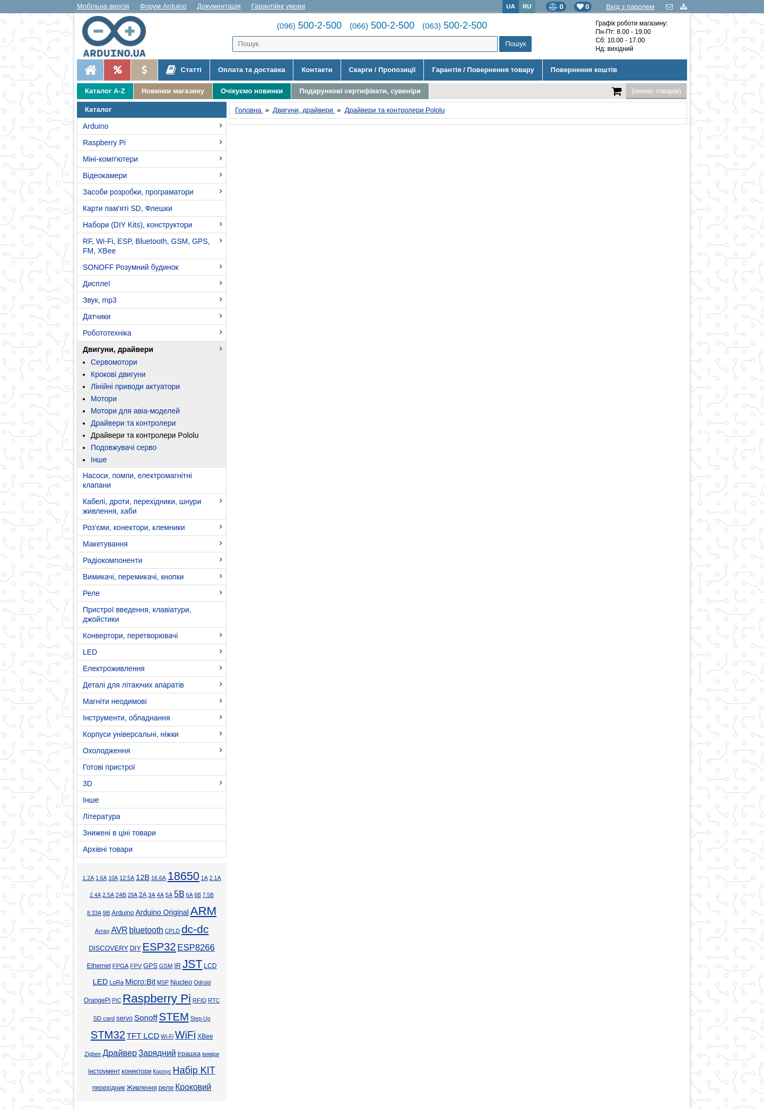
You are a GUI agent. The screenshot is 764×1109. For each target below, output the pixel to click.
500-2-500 (309, 25)
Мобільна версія (103, 6)
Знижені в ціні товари (119, 833)
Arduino (95, 126)
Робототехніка (107, 333)
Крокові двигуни (118, 374)
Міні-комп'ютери (110, 159)
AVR (119, 930)
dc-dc (195, 929)
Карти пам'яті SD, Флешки (127, 208)
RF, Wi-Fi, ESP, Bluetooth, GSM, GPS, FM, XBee (146, 246)
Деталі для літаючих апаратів (133, 685)
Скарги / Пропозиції (382, 70)
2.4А (95, 895)
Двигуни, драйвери (118, 349)
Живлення (141, 1088)
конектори (136, 1071)
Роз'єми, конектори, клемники (134, 527)
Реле (91, 593)
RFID (199, 1000)
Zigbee (92, 1054)
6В (197, 895)
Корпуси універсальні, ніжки (131, 734)
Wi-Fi (167, 1037)
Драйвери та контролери (133, 423)
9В (106, 913)
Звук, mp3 (100, 300)
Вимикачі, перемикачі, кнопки (133, 577)
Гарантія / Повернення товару (483, 70)
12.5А (126, 878)
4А (160, 895)
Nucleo (181, 982)
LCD (210, 966)
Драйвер (119, 1053)
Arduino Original (161, 912)
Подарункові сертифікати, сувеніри (360, 91)
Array (102, 930)
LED (90, 652)
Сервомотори (114, 362)
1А (204, 878)
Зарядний (157, 1053)
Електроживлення (114, 668)
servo (124, 1018)
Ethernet (99, 966)
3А (151, 895)
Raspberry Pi (104, 142)
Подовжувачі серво (124, 447)
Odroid (202, 982)
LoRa (116, 982)
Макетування (105, 544)
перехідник (108, 1088)
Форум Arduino (163, 6)
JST (193, 964)
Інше (99, 459)
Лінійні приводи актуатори (135, 386)
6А (189, 895)
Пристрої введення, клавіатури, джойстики (137, 614)
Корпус (162, 1071)
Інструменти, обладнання (126, 718)
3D (87, 783)
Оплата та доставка (251, 70)
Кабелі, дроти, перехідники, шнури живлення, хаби (142, 506)
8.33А (94, 913)
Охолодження (106, 750)
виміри (210, 1054)
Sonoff (146, 1017)
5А (169, 895)
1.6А (101, 878)
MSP (163, 982)
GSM (166, 966)
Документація (219, 6)
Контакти (316, 70)
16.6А (158, 878)
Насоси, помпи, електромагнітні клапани (137, 480)
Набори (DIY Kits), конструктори (137, 225)
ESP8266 (196, 948)
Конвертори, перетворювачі (130, 635)
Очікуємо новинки (252, 91)
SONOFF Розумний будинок (130, 267)
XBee (205, 1036)
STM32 (108, 1035)
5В (179, 894)
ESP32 (159, 947)
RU (527, 6)
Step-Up (200, 1019)
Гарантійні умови (278, 6)
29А (132, 895)
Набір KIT (193, 1070)
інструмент (104, 1071)
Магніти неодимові (115, 701)
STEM (174, 1017)
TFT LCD (143, 1035)
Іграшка (189, 1054)
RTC (214, 1000)
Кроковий (193, 1087)
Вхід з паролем (630, 7)
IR (177, 966)
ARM (203, 911)
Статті (184, 70)
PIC (116, 1001)
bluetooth (146, 930)
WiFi (185, 1035)
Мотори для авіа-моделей (135, 411)
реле (166, 1088)
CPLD (172, 931)
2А (143, 895)
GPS (150, 966)
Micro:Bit (140, 982)
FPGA (120, 966)
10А (113, 878)
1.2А (88, 878)
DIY (135, 948)
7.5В (208, 895)
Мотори (104, 398)
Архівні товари (108, 849)
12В (143, 877)
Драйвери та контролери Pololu (144, 435)
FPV (136, 966)
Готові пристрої (109, 767)
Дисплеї (96, 283)
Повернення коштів (584, 70)
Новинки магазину (173, 91)
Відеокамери (105, 175)
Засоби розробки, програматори (138, 192)
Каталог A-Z (105, 91)
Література (101, 816)
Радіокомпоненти (112, 560)
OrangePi (97, 1000)
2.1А (215, 878)
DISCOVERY (108, 948)
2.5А (108, 895)
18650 (183, 876)
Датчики (96, 316)
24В (121, 895)
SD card (104, 1018)
